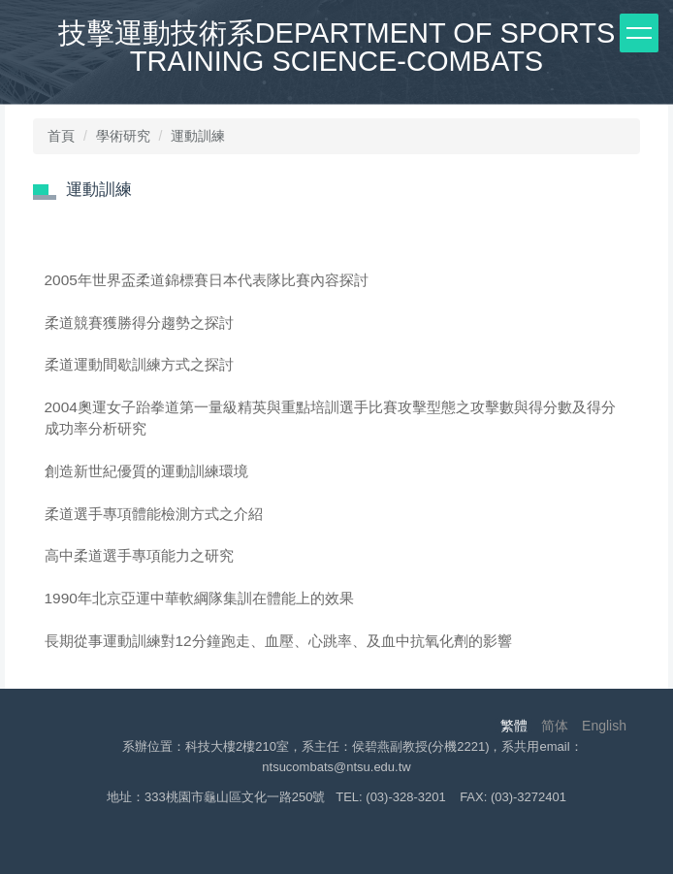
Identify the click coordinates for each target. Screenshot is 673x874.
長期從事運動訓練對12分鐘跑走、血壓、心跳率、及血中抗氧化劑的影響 (278, 640)
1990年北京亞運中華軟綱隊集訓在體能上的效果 (199, 598)
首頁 (61, 136)
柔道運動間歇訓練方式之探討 (139, 364)
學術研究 (123, 136)
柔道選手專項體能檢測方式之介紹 (154, 513)
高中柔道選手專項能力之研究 (139, 555)
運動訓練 (198, 136)
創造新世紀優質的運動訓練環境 (146, 471)
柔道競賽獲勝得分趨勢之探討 (139, 322)
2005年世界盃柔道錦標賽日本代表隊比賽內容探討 (207, 280)
